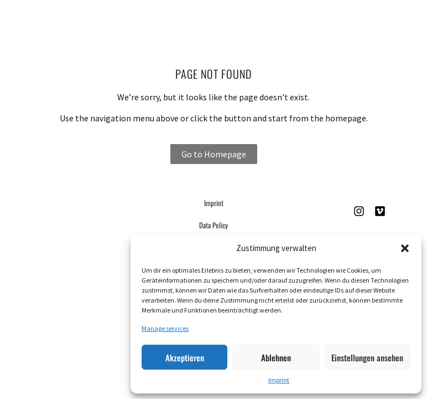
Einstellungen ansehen (367, 357)
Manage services (165, 328)
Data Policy (213, 225)
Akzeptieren (184, 357)
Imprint (278, 380)
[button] (404, 248)
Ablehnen (276, 357)
